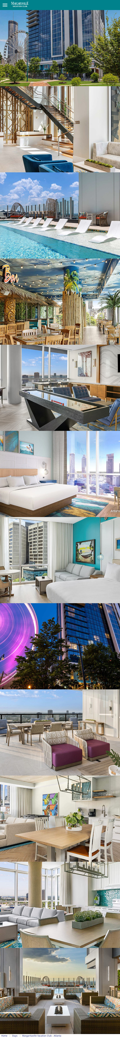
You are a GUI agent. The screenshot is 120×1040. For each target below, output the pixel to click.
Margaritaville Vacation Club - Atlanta (41, 1035)
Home (4, 1035)
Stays (15, 1035)
